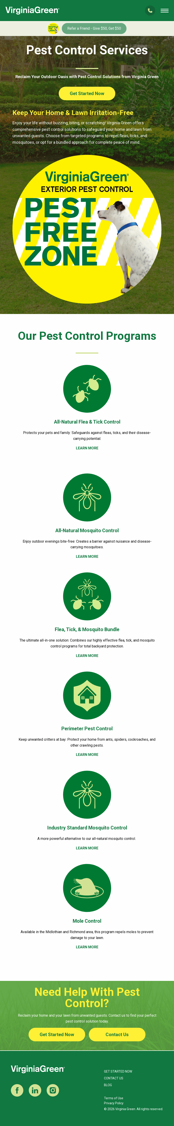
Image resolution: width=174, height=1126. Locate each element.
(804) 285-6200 (150, 10)
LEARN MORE (87, 448)
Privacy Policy (113, 1103)
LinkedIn (35, 1090)
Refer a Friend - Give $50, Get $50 (94, 28)
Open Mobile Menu (165, 10)
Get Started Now (87, 93)
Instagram (53, 1090)
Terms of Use (113, 1098)
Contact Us (117, 1034)
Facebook (17, 1090)
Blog (108, 1085)
